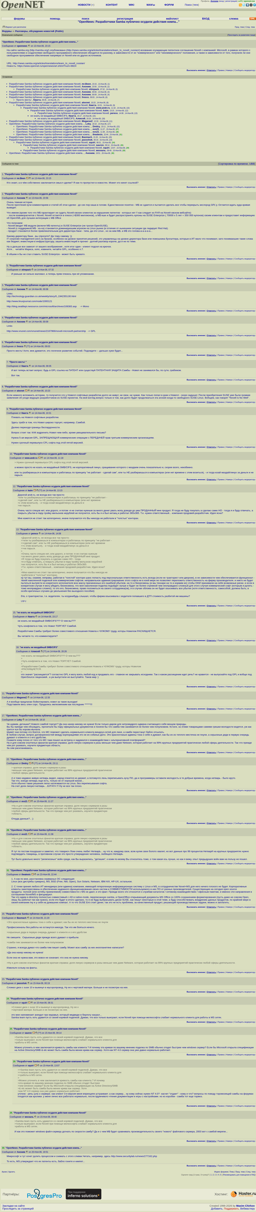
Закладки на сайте (13, 1205)
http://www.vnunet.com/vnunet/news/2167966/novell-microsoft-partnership (47, 331)
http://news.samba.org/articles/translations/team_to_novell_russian (102, 50)
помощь (55, 18)
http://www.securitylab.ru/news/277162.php (134, 1156)
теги (195, 4)
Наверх (229, 70)
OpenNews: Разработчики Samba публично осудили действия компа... (46, 123)
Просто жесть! (24, 99)
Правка (221, 70)
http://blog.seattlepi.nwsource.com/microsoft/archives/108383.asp (43, 306)
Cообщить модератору (244, 70)
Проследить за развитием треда (241, 35)
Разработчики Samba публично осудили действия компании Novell (45, 84)
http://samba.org (39, 50)
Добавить (217, 1208)
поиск (85, 18)
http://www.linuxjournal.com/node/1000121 (29, 301)
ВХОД (205, 18)
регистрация (231, 1)
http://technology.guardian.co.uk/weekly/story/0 (32, 296)
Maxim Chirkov (245, 1205)
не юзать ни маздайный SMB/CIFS (48, 115)
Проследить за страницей (18, 1208)
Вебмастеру (247, 1208)
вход (222, 1)
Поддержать (231, 1208)
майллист (172, 18)
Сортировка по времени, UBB (237, 163)
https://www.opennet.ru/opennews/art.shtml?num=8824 (46, 66)
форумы (19, 18)
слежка (233, 18)
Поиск (188, 4)
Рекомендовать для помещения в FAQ (239, 1175)
